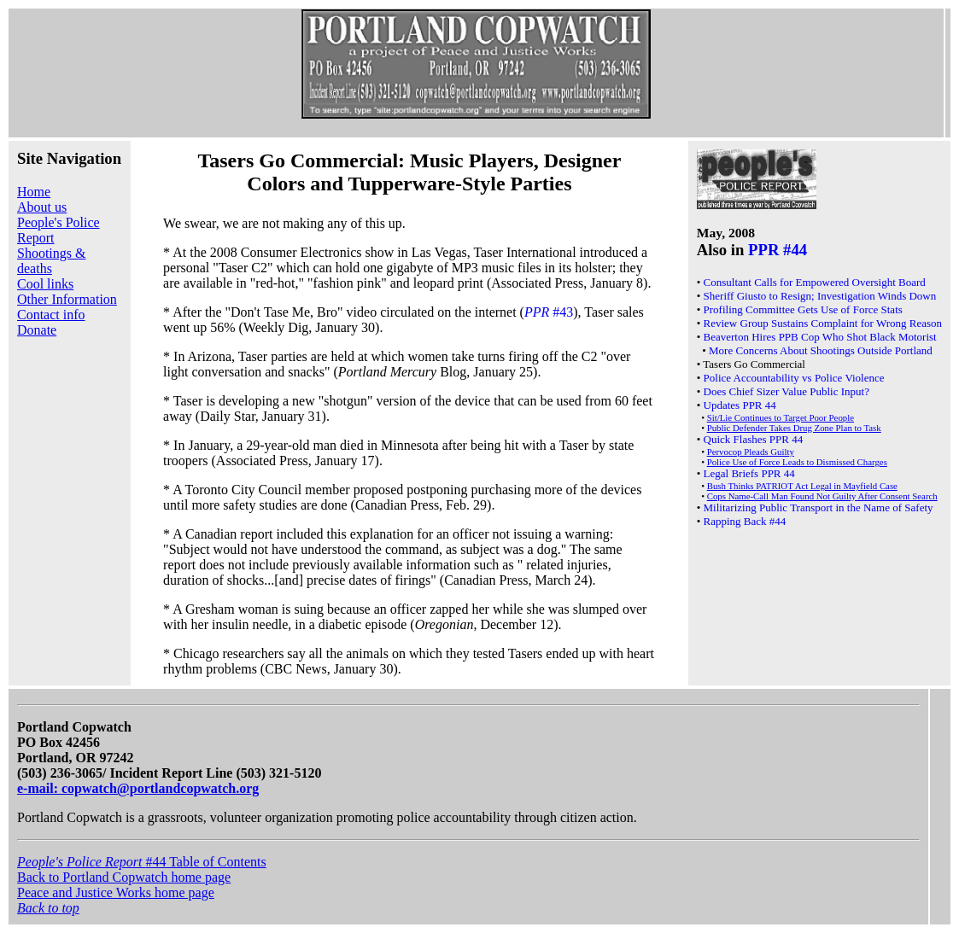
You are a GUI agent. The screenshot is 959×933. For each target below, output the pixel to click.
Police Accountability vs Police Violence (794, 377)
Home (33, 191)
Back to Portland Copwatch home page (124, 877)
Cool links (45, 284)
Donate (36, 330)
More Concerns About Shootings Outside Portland (821, 350)
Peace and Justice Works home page (115, 892)
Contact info (51, 314)
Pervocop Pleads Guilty (750, 451)
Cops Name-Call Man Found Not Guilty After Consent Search (822, 496)
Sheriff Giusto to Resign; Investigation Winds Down (820, 295)
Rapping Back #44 (745, 521)
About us (42, 207)
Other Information (67, 299)
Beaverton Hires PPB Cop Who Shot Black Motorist (820, 336)
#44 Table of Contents (141, 861)
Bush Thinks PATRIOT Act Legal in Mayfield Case (802, 486)
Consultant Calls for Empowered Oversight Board (815, 282)
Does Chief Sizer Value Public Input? (786, 391)
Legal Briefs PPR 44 (749, 473)
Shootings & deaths (51, 261)
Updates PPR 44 (740, 405)
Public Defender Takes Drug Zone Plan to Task (794, 428)
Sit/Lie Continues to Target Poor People (780, 417)
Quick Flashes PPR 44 (754, 439)
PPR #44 (777, 250)
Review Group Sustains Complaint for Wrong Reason (823, 323)
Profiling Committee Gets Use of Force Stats (803, 309)
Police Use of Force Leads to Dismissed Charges (797, 462)
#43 (548, 312)
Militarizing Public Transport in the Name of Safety (818, 507)
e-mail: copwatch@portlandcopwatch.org (138, 788)
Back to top (48, 908)
